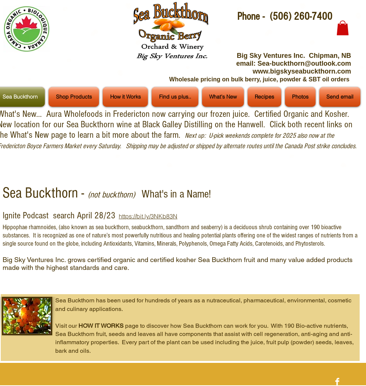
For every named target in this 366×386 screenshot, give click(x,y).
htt (122, 216)
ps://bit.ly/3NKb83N (151, 216)
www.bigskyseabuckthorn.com (302, 71)
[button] (342, 28)
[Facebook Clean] (337, 381)
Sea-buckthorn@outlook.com (304, 63)
